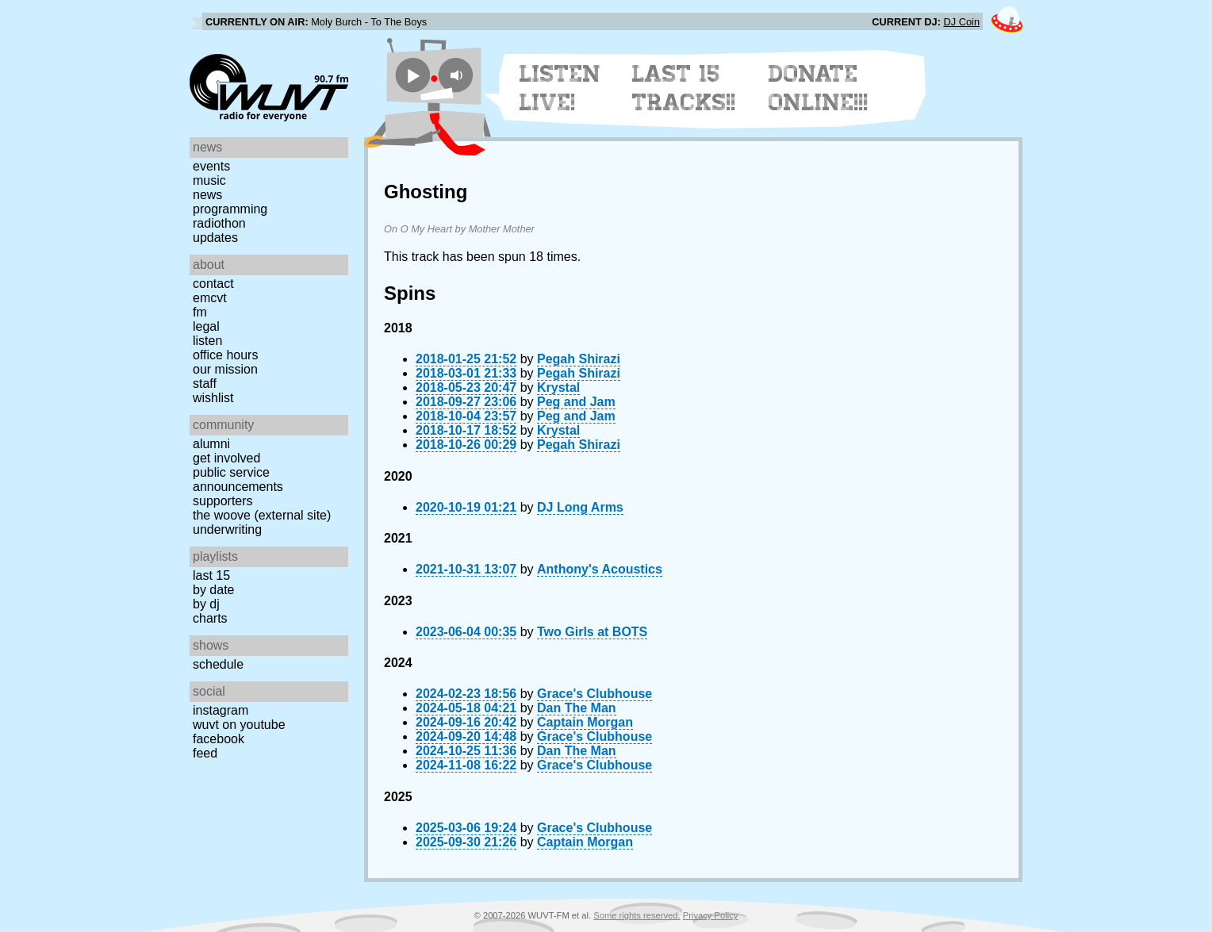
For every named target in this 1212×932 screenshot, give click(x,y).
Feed (205, 753)
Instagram (220, 710)
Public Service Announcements (238, 479)
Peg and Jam (576, 401)
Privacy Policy (710, 915)
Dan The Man (576, 708)
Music (209, 180)
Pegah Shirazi (578, 359)
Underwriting (227, 529)
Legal (206, 326)
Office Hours (225, 355)
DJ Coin (961, 22)
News (207, 194)
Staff (205, 383)
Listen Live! (560, 88)
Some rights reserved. (636, 915)
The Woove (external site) (262, 515)
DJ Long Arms (580, 507)
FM (200, 312)
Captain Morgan (585, 722)
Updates (215, 237)
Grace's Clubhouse (594, 693)
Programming (230, 209)
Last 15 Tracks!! (684, 88)
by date (213, 589)
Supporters (223, 501)
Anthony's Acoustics (599, 569)
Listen (207, 340)
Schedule (218, 664)
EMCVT (210, 298)
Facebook (218, 739)
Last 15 (211, 575)
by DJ (206, 604)
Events (211, 166)
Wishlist (213, 398)
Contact (213, 283)
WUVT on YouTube (239, 724)
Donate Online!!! (819, 88)
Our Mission (225, 369)
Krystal (558, 387)
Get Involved (226, 458)
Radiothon (219, 223)
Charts (210, 618)
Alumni (211, 444)
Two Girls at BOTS (592, 632)
